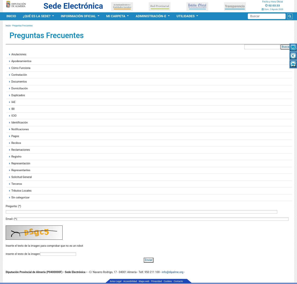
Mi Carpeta (116, 16)
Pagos (15, 136)
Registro (16, 156)
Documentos (19, 81)
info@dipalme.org (172, 272)
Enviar (148, 260)
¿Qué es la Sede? (37, 16)
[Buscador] (267, 16)
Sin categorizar (20, 197)
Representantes (20, 170)
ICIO (13, 115)
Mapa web (144, 281)
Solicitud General (21, 177)
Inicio (11, 16)
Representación (20, 163)
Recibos (16, 143)
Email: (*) (11, 219)
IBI (13, 109)
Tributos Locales (21, 190)
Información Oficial (79, 16)
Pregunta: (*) (13, 206)
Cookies (168, 281)
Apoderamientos (21, 61)
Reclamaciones (20, 149)
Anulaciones (18, 54)
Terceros (16, 184)
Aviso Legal (115, 281)
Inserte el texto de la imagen (23, 253)
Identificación (19, 122)
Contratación (19, 74)
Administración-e (151, 16)
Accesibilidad (130, 281)
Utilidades (186, 16)
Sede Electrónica (73, 6)
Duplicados (18, 95)
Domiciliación (19, 88)
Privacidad (156, 281)
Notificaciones (20, 129)
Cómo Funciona (20, 68)
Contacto (178, 281)
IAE (13, 102)
